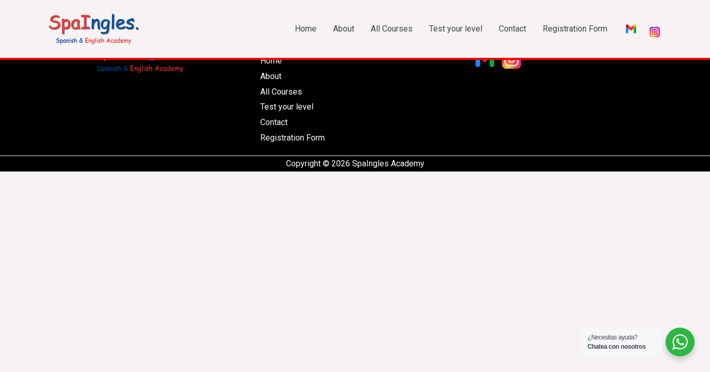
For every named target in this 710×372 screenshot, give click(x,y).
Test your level (455, 29)
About (343, 29)
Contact (512, 29)
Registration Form (575, 29)
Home (306, 29)
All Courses (392, 29)
